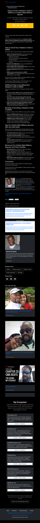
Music (8, 510)
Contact (31, 510)
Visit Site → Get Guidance (20, 450)
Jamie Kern (11, 199)
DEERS (8, 269)
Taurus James (18, 178)
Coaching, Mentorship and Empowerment (16, 6)
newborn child (27, 269)
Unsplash (17, 199)
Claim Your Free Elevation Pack (20, 501)
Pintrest (24, 513)
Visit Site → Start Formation (20, 477)
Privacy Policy (20, 515)
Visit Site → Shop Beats (20, 424)
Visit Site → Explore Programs (20, 464)
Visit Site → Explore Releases (20, 437)
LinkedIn (20, 513)
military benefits (10, 272)
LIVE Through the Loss (11, 386)
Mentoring (14, 510)
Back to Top (26, 515)
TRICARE (20, 272)
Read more (9, 261)
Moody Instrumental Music (26, 185)
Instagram (15, 513)
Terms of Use (14, 515)
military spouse (16, 269)
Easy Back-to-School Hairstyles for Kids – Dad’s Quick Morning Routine (19, 353)
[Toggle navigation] (33, 2)
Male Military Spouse (12, 7)
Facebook (10, 513)
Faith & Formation (23, 510)
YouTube (31, 513)
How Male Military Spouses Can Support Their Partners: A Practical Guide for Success (18, 311)
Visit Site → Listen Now (20, 490)
